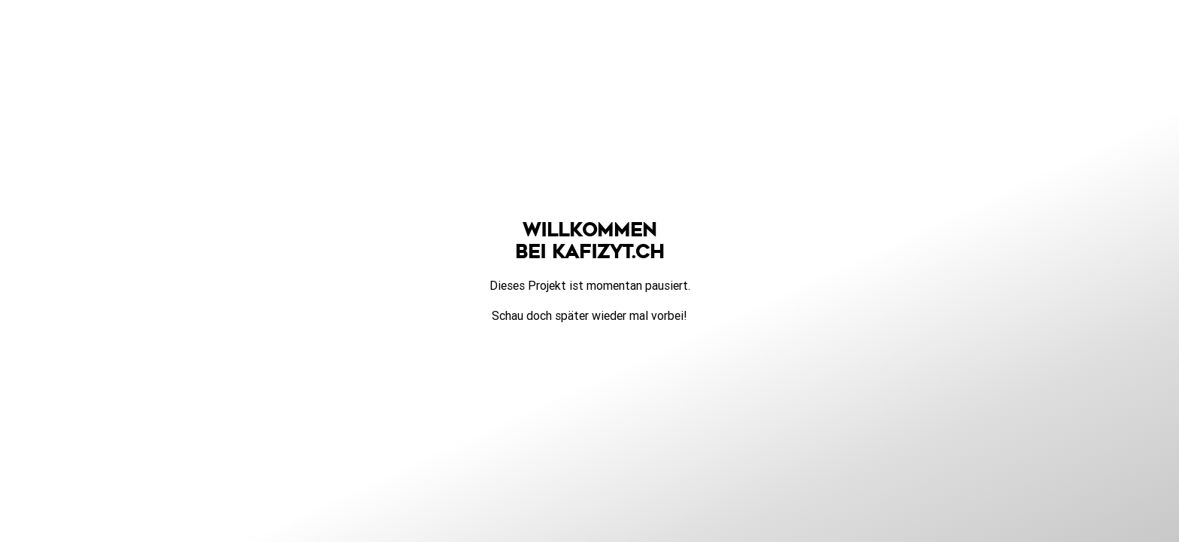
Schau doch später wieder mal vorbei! (589, 315)
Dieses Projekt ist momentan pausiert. (589, 285)
